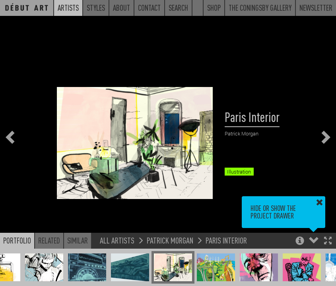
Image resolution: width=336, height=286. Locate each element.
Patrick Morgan (170, 240)
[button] (328, 241)
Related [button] (49, 240)
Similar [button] (77, 240)
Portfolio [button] (17, 240)
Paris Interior (226, 240)
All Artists (117, 240)
